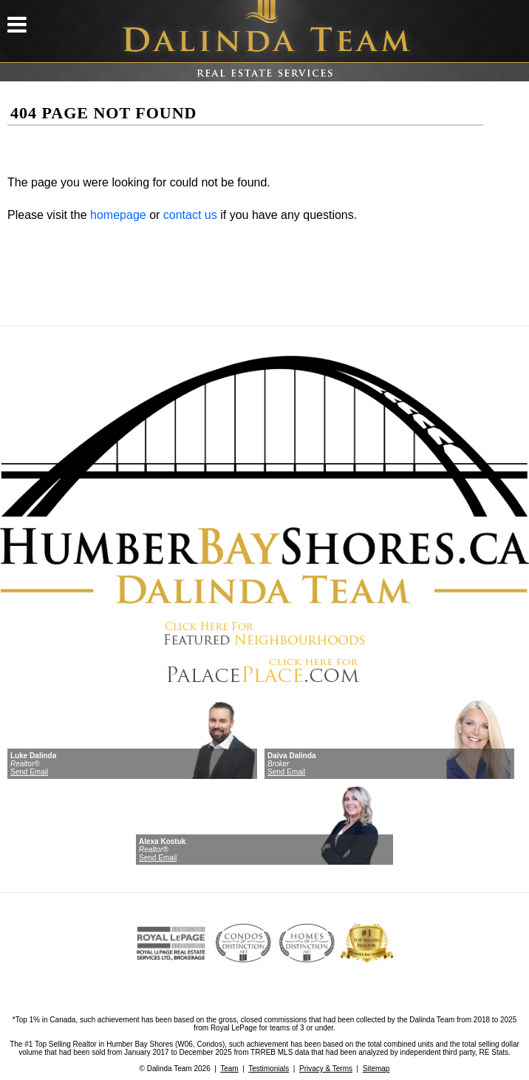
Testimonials (268, 1068)
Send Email (29, 772)
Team (229, 1068)
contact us (190, 215)
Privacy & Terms (325, 1068)
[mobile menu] (17, 29)
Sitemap (376, 1068)
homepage (118, 215)
